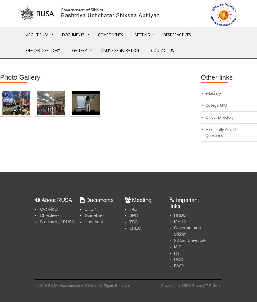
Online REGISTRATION (119, 50)
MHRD (180, 221)
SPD (133, 215)
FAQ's (180, 265)
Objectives (49, 215)
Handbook (94, 221)
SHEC (135, 228)
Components (110, 34)
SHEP (90, 209)
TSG (133, 221)
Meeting (142, 34)
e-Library (213, 93)
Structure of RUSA (57, 221)
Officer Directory (43, 50)
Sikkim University (190, 240)
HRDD (180, 215)
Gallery (79, 50)
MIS (178, 246)
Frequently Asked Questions (220, 132)
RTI (177, 253)
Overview (48, 209)
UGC (178, 259)
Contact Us (162, 50)
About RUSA (37, 34)
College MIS (216, 105)
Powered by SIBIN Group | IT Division (191, 286)
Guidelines (94, 215)
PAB (133, 209)
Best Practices (177, 34)
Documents (73, 34)
